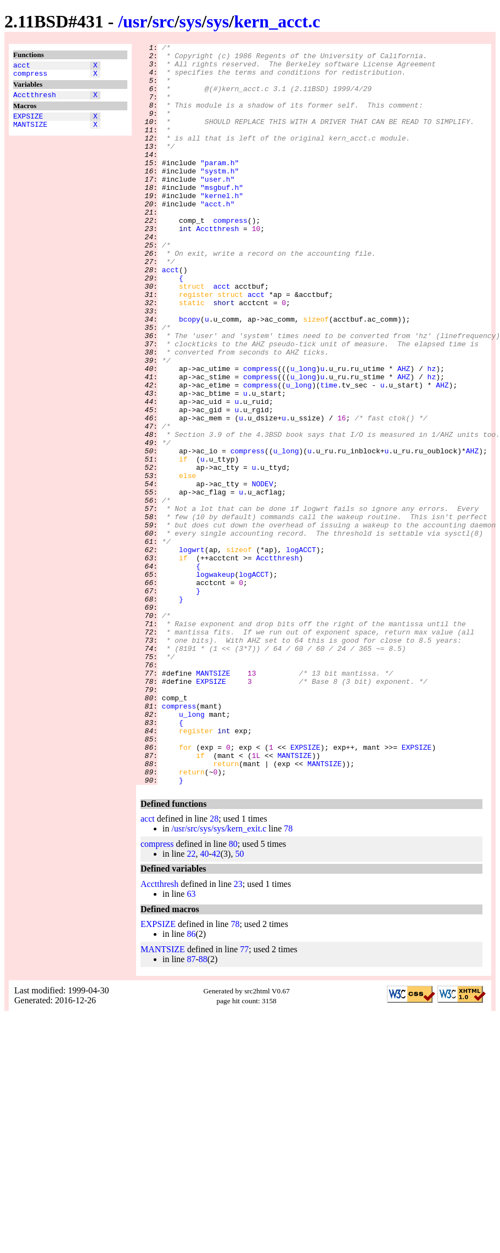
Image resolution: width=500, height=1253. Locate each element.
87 (191, 1107)
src (163, 21)
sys (190, 21)
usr (135, 21)
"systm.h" (219, 197)
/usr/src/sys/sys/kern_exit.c (218, 976)
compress (30, 76)
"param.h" (219, 187)
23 (238, 1032)
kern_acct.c (277, 21)
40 (204, 1002)
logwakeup (215, 681)
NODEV (262, 572)
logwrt (192, 651)
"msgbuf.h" (221, 217)
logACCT (301, 651)
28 (214, 966)
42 (216, 1002)
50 (239, 1002)
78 (288, 976)
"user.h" (217, 207)
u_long (303, 434)
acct (21, 66)
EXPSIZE (28, 122)
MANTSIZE (30, 132)
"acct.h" (217, 236)
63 (191, 1042)
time (328, 454)
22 (191, 1002)
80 (233, 992)
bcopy (189, 375)
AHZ (403, 434)
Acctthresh (34, 99)
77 (244, 1097)
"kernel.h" (221, 227)
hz (432, 434)
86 (191, 1082)
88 (203, 1107)
